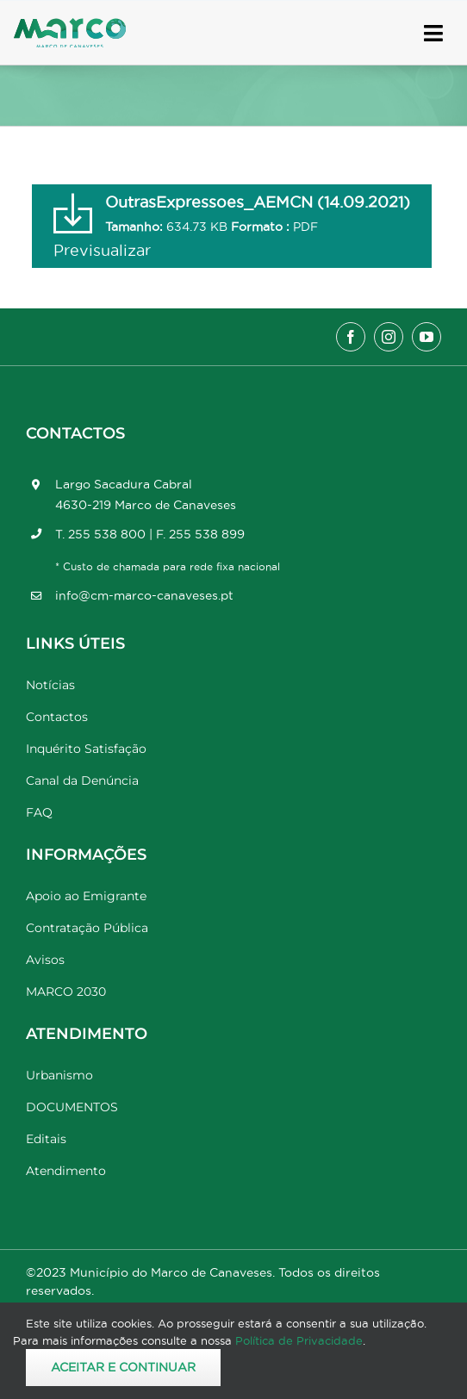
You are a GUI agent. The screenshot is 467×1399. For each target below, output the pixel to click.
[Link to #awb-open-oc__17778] (433, 33)
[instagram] (388, 336)
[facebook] (350, 336)
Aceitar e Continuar (123, 1367)
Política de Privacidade (299, 1340)
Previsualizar (102, 250)
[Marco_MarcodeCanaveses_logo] (70, 25)
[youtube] (426, 336)
